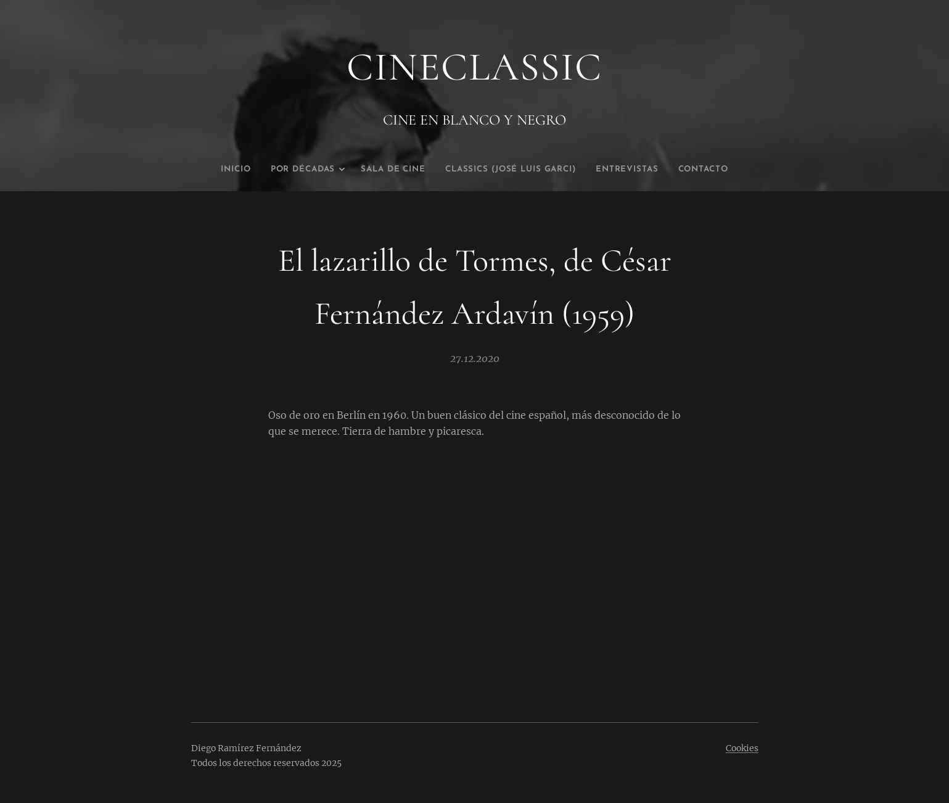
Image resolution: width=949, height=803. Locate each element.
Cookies (742, 748)
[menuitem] (213, 169)
